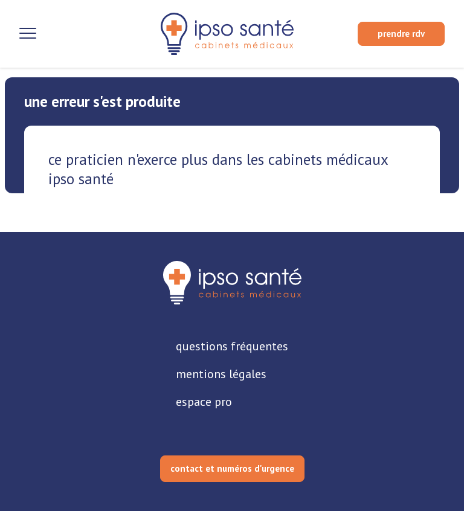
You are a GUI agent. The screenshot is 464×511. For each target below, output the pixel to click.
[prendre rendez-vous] (401, 34)
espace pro (204, 402)
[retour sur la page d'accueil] (227, 33)
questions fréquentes (232, 346)
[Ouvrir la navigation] (27, 33)
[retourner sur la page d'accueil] (232, 282)
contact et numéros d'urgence (232, 468)
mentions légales (221, 374)
